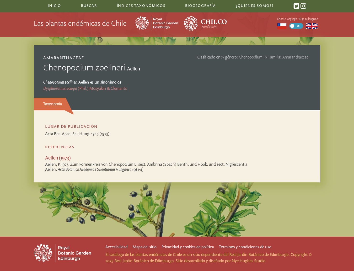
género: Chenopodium (244, 57)
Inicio (54, 5)
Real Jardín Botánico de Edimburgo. (259, 254)
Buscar (89, 5)
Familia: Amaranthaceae (288, 57)
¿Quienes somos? (255, 5)
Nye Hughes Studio (248, 260)
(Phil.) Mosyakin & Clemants (85, 88)
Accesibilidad (116, 247)
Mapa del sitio (144, 247)
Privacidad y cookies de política (187, 247)
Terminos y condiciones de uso (245, 247)
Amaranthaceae (63, 57)
